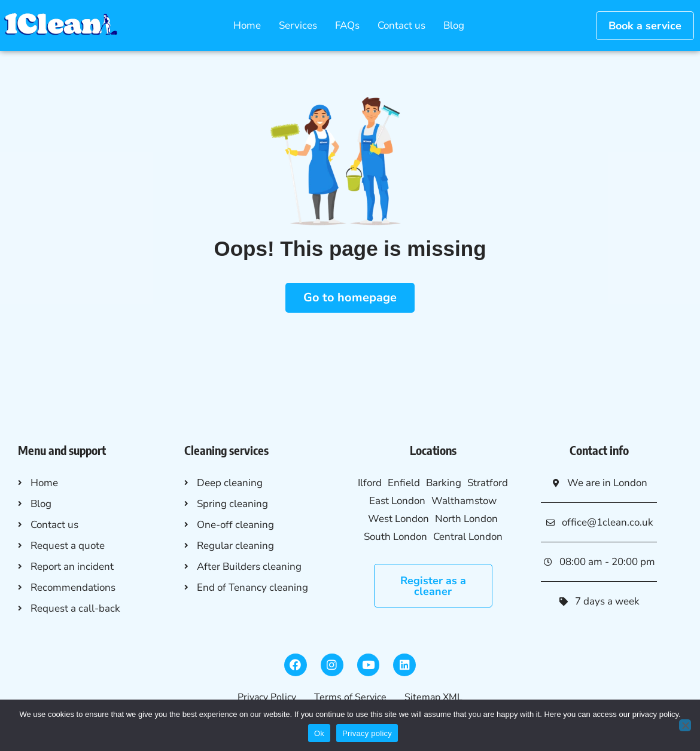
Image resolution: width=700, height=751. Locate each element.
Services (298, 25)
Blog (453, 25)
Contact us (401, 25)
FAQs (347, 25)
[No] (685, 725)
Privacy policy (367, 733)
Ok (319, 733)
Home (247, 25)
